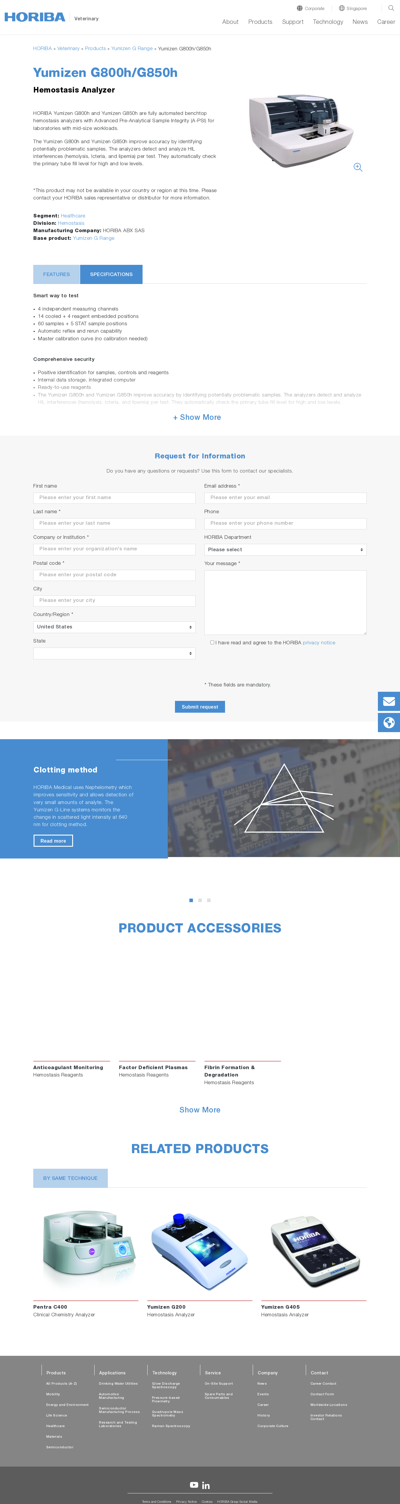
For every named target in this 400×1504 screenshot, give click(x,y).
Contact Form (322, 1394)
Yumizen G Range (132, 49)
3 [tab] (210, 901)
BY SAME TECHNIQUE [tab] (70, 1178)
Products (95, 49)
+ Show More (197, 418)
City (37, 589)
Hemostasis (71, 223)
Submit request (200, 706)
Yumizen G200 (166, 1307)
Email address (222, 486)
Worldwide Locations (329, 1405)
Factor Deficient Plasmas (153, 1068)
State (39, 641)
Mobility (53, 1394)
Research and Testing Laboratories (118, 1424)
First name (45, 486)
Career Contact (323, 1384)
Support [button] (293, 23)
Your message (222, 564)
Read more (53, 840)
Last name (47, 512)
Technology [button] (328, 23)
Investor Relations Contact (326, 1417)
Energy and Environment (67, 1405)
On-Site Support (219, 1384)
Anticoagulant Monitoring (68, 1068)
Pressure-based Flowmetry (166, 1399)
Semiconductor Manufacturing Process (119, 1410)
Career (386, 23)
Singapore (357, 9)
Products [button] (260, 23)
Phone (211, 512)
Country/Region (53, 615)
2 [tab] (201, 901)
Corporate (315, 9)
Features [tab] (56, 275)
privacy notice (319, 643)
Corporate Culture (272, 1426)
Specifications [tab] (111, 275)
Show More (200, 1111)
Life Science (56, 1415)
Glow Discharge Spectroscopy (166, 1385)
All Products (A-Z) (61, 1384)
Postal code (49, 563)
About (230, 23)
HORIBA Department (228, 537)
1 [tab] (192, 901)
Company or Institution (61, 537)
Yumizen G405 (280, 1307)
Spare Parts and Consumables (219, 1396)
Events (263, 1394)
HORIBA (42, 49)
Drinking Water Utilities (118, 1384)
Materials (54, 1437)
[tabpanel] (200, 798)
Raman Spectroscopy (171, 1426)
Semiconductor (60, 1447)
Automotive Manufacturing (111, 1396)
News (262, 1384)
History (263, 1415)
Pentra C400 (50, 1307)
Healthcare (73, 216)
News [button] (360, 23)
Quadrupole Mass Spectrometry (168, 1414)
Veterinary (68, 49)
